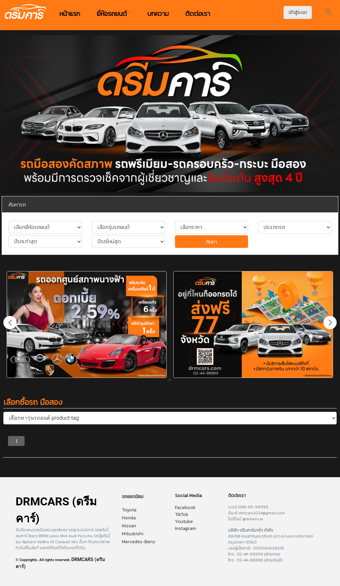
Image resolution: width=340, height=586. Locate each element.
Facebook (185, 507)
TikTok (181, 514)
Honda (129, 517)
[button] (330, 322)
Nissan (129, 525)
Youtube (184, 521)
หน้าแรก (69, 14)
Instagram (185, 528)
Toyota (129, 509)
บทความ (158, 14)
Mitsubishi (132, 533)
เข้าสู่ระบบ (298, 12)
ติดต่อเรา (197, 14)
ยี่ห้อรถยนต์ (114, 14)
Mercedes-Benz (138, 541)
